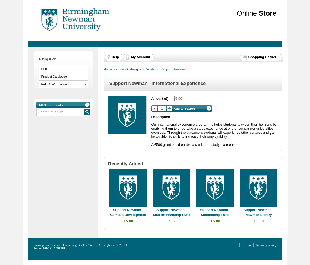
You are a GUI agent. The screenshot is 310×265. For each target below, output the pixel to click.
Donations (152, 69)
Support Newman (174, 69)
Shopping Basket (262, 57)
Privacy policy (266, 245)
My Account (140, 57)
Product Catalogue (54, 76)
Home (45, 68)
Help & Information (54, 84)
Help (115, 57)
